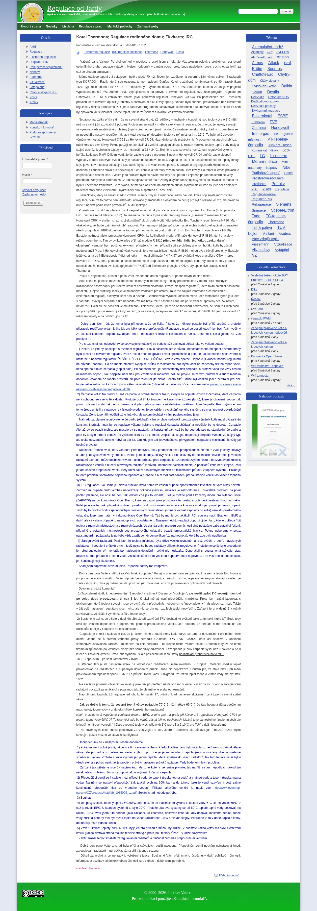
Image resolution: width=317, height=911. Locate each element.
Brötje (257, 69)
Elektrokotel (262, 116)
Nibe (286, 167)
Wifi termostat (260, 375)
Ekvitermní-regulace (265, 110)
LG (262, 156)
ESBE (283, 116)
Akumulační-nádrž (267, 47)
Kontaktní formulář (41, 127)
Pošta (180, 52)
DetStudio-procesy (263, 106)
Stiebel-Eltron (282, 210)
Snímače (259, 210)
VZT (255, 255)
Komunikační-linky (264, 150)
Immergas (260, 133)
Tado (256, 216)
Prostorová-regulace (268, 178)
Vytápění (282, 250)
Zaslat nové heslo (34, 194)
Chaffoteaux (262, 74)
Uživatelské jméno (35, 159)
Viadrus (285, 234)
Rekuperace (261, 204)
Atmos (257, 63)
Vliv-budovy (261, 250)
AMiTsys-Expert (261, 57)
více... (291, 385)
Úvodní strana (31, 26)
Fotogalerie (36, 87)
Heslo (27, 174)
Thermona (151, 52)
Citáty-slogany (269, 80)
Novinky (51, 26)
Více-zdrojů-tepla (265, 239)
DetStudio (257, 97)
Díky (254, 289)
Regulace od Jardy (74, 8)
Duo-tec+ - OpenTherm (266, 356)
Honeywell (167, 52)
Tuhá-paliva (262, 227)
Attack (273, 63)
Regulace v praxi (90, 26)
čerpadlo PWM (261, 318)
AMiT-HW (282, 52)
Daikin (286, 86)
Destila (273, 92)
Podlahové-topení (266, 173)
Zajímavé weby (147, 26)
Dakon (257, 92)
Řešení (256, 299)
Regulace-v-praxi (263, 194)
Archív (33, 102)
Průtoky (278, 184)
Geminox (259, 128)
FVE (273, 122)
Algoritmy (257, 52)
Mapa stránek (38, 122)
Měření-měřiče (264, 161)
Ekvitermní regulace (97, 52)
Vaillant (268, 234)
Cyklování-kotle (264, 86)
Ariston (283, 57)
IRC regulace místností (127, 52)
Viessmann (260, 244)
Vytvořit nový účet (34, 190)
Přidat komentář (229, 875)
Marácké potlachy (119, 26)
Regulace (35, 51)
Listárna (68, 26)
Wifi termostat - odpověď (267, 366)
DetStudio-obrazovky (265, 101)
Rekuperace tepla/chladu (45, 67)
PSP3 (267, 189)
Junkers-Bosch (279, 145)
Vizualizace (36, 82)
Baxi (287, 63)
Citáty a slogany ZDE (43, 92)
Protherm (259, 184)
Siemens (283, 204)
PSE (254, 189)
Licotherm (278, 156)
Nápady (34, 72)
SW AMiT (257, 309)
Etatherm (35, 77)
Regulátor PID (38, 62)
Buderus (274, 69)
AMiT (32, 47)
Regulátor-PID (261, 199)
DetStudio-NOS (278, 97)
